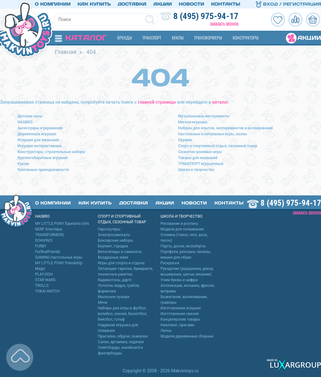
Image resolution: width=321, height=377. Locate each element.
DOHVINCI (43, 240)
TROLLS (42, 285)
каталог (220, 102)
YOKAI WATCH (47, 291)
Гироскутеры (109, 229)
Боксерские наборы (115, 240)
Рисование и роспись (179, 223)
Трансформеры (208, 37)
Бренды (124, 37)
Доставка (132, 4)
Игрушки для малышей (38, 140)
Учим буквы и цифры (179, 280)
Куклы (177, 37)
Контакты (225, 4)
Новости (191, 4)
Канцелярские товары (180, 319)
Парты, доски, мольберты (183, 246)
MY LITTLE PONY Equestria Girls (62, 223)
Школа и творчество (196, 170)
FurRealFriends (47, 252)
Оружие (185, 140)
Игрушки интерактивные (40, 146)
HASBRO (25, 122)
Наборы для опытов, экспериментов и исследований (225, 128)
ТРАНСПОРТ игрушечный (200, 164)
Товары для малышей (198, 158)
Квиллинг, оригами (177, 325)
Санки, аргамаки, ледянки (121, 342)
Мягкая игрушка (192, 122)
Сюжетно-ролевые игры (200, 152)
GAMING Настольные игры (58, 257)
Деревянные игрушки (37, 134)
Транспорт (151, 37)
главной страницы (157, 102)
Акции (162, 4)
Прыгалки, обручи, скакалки (123, 336)
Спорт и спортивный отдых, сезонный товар (217, 146)
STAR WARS (45, 280)
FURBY (40, 246)
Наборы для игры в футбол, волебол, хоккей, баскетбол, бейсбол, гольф (122, 314)
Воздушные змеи (113, 257)
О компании (53, 4)
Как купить (94, 4)
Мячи (103, 302)
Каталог (81, 38)
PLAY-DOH (44, 274)
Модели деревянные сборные (186, 336)
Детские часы (30, 116)
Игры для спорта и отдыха (121, 263)
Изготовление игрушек (180, 308)
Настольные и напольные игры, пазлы (212, 134)
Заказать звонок (224, 24)
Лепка (165, 330)
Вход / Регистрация (288, 4)
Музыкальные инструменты (203, 116)
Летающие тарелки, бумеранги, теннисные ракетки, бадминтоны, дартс (125, 274)
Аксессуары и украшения (40, 128)
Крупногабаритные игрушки (42, 158)
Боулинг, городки (113, 246)
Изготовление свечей (179, 314)
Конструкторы (245, 37)
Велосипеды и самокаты (120, 252)
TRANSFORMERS (49, 235)
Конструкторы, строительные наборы (51, 152)
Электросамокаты (114, 235)
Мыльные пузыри (113, 297)
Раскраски (169, 263)
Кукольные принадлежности (43, 170)
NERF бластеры (48, 229)
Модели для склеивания (182, 229)
